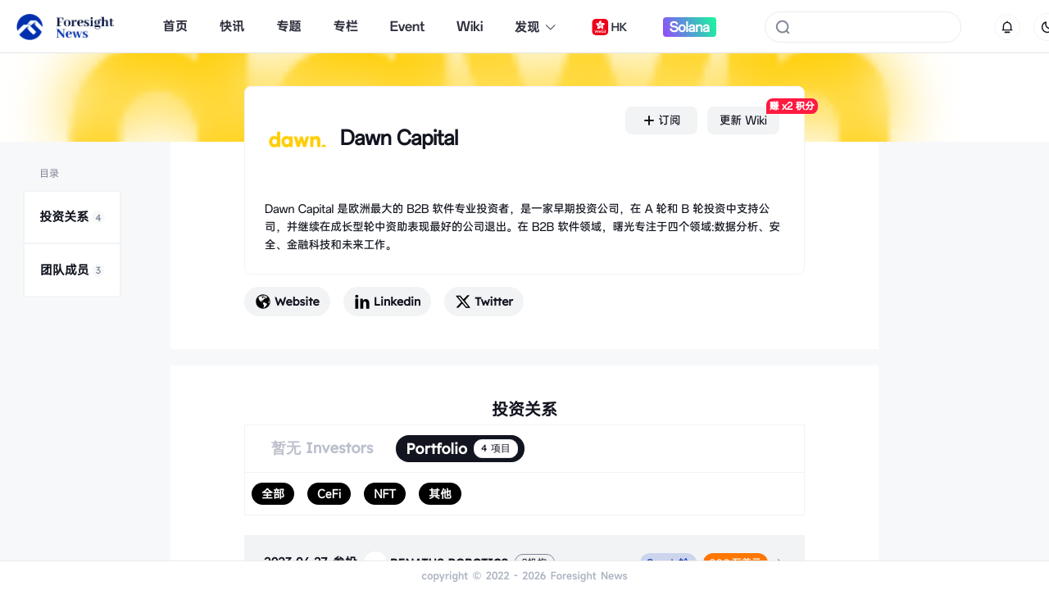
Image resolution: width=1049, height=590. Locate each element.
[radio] (273, 494)
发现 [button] (536, 27)
